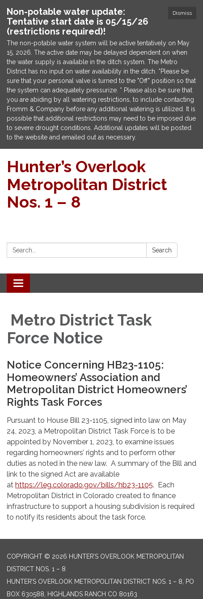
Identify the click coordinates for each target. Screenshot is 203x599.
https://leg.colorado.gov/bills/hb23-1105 (84, 485)
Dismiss (182, 13)
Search (162, 250)
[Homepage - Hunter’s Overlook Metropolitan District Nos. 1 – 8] (101, 184)
